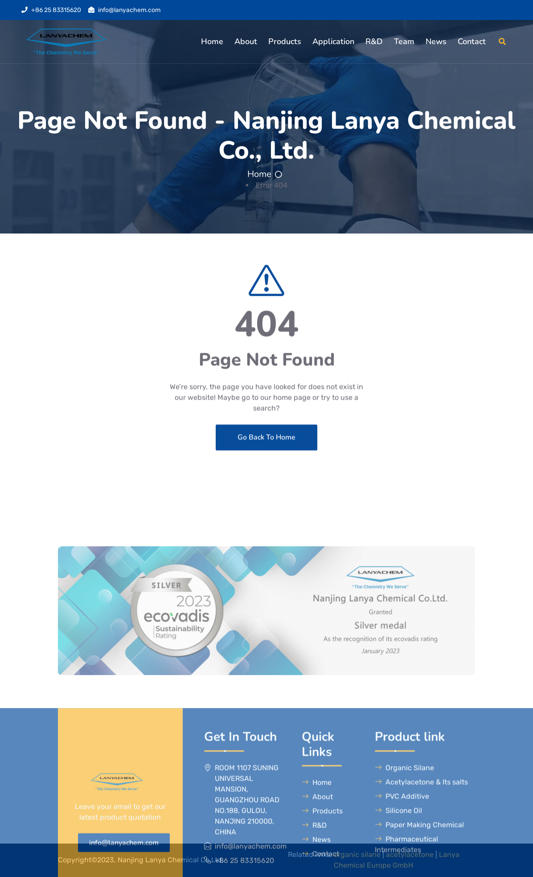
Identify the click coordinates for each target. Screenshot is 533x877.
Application (333, 41)
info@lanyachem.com (129, 10)
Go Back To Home (266, 464)
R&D (374, 41)
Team (404, 41)
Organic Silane (404, 865)
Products (284, 41)
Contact (472, 41)
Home (212, 41)
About (245, 41)
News (436, 41)
